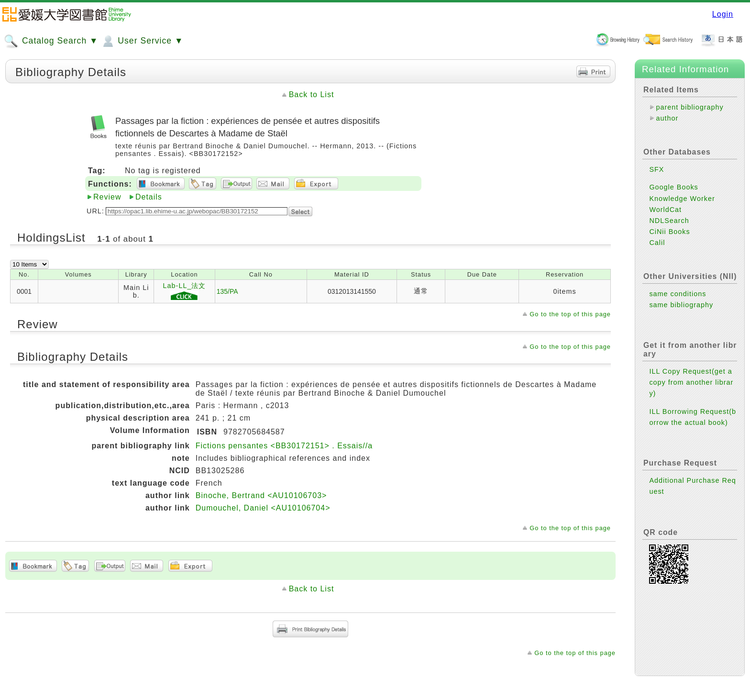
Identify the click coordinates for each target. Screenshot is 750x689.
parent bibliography (689, 107)
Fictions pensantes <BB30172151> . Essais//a (284, 446)
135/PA (227, 291)
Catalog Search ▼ (51, 41)
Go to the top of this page (570, 314)
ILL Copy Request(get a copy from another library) (691, 382)
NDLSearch (669, 220)
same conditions (677, 294)
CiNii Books (669, 231)
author (667, 118)
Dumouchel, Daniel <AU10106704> (263, 508)
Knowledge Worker (682, 198)
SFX (656, 169)
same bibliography (681, 305)
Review (107, 197)
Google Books (673, 187)
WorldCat (665, 209)
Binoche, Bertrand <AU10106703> (261, 495)
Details (148, 197)
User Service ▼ (141, 41)
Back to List (311, 94)
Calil (657, 242)
